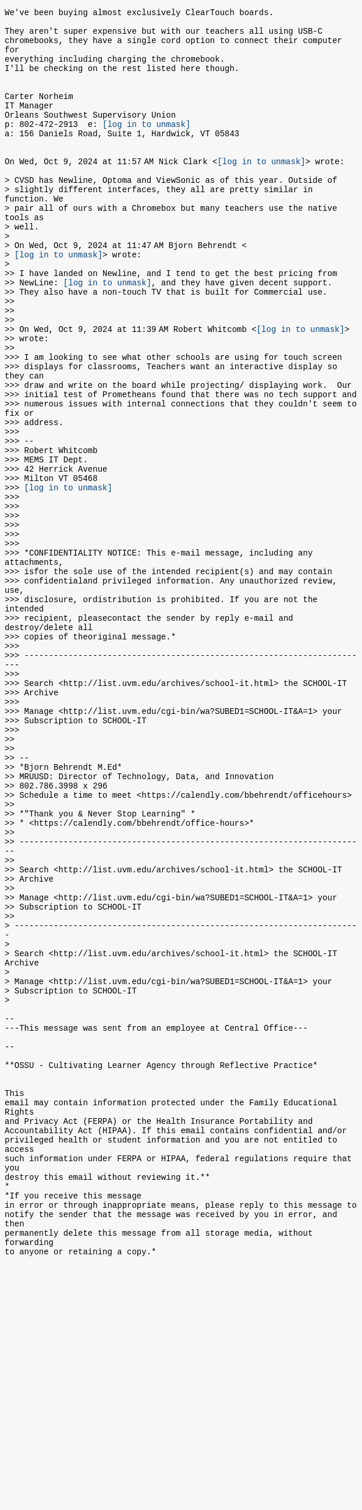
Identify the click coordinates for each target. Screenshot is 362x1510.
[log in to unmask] (146, 146)
